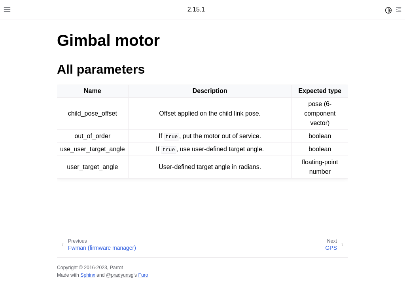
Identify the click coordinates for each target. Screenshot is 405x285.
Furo (143, 275)
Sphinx (87, 275)
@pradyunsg (120, 275)
